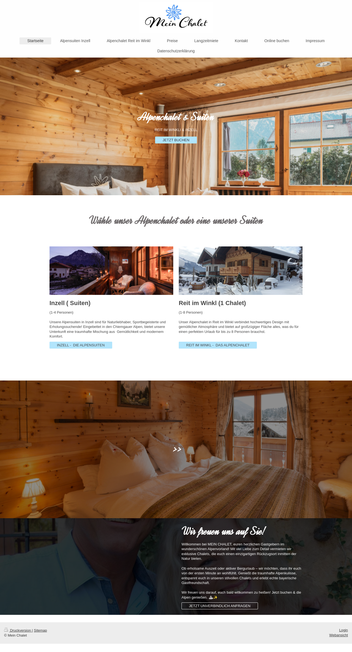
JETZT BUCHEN (176, 140)
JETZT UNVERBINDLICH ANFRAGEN (220, 606)
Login (343, 630)
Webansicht (338, 635)
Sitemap (40, 630)
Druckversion (18, 630)
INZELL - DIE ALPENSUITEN (81, 345)
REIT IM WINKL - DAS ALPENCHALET (217, 345)
